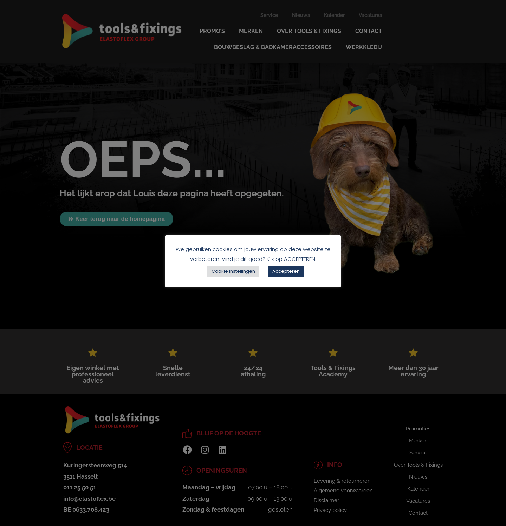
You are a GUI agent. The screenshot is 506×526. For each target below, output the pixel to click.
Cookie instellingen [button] (233, 271)
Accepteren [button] (286, 271)
